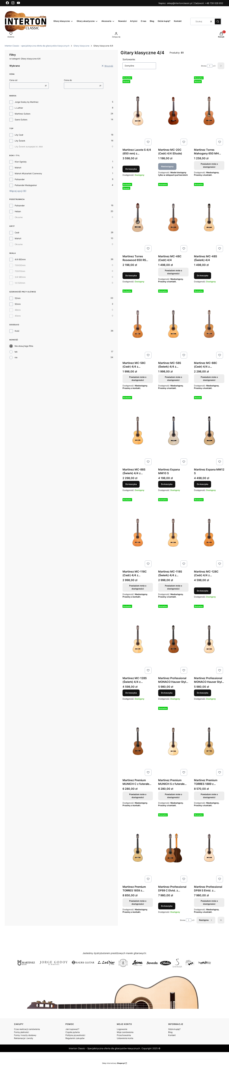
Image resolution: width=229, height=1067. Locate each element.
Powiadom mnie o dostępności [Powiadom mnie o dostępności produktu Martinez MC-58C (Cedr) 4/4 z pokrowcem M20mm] (137, 378)
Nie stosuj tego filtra (24, 346)
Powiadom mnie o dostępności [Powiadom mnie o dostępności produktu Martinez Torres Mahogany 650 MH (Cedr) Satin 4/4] (209, 165)
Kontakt (172, 1035)
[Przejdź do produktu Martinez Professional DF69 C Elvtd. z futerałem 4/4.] (173, 848)
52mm (17, 298)
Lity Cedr (19, 135)
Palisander (20, 179)
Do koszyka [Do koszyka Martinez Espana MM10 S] (166, 484)
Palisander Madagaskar (26, 185)
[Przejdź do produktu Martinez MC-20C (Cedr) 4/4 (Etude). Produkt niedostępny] (173, 111)
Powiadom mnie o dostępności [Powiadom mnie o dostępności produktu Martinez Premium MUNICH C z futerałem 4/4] (137, 796)
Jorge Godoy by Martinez (27, 102)
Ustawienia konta (125, 1038)
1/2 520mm (20, 283)
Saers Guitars (21, 119)
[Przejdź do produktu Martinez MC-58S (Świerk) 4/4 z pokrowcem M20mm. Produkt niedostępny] (173, 324)
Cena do (68, 80)
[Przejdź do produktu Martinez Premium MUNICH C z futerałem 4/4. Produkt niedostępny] (138, 741)
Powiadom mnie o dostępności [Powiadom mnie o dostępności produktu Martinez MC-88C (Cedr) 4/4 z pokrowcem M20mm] (209, 378)
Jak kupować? (72, 1029)
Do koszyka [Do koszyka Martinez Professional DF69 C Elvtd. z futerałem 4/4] (166, 906)
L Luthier (19, 108)
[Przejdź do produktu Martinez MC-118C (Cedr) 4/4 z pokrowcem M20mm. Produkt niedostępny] (138, 532)
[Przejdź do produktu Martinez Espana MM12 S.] (209, 430)
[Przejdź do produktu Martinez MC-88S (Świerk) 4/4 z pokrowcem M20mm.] (138, 430)
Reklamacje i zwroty (23, 1038)
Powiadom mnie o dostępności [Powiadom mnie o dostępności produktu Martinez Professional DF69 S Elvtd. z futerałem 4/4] (209, 902)
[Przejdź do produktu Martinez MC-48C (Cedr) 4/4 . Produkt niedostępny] (173, 217)
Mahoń (18, 167)
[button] (218, 21)
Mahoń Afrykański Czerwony (28, 173)
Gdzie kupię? (174, 1029)
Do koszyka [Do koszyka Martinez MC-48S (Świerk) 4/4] (202, 275)
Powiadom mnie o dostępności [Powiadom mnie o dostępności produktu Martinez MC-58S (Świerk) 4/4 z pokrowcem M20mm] (173, 378)
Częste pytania (72, 1032)
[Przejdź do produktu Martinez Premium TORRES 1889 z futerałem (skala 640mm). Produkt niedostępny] (209, 741)
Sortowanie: (129, 59)
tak (16, 351)
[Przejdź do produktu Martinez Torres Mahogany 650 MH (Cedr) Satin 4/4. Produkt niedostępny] (209, 111)
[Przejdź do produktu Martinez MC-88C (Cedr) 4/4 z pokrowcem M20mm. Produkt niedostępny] (209, 324)
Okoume (19, 217)
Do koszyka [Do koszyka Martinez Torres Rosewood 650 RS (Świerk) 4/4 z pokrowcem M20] (131, 275)
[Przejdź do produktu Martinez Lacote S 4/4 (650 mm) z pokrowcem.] (138, 111)
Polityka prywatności (75, 1035)
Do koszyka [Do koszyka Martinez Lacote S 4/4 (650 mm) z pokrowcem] (131, 169)
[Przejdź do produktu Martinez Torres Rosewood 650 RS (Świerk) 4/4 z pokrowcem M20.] (138, 217)
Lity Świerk (20, 140)
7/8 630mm (20, 265)
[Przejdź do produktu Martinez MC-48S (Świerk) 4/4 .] (209, 217)
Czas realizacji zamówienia (27, 1029)
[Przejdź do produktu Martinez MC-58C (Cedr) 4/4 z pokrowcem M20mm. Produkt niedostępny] (138, 324)
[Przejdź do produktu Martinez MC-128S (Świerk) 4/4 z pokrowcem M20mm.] (138, 639)
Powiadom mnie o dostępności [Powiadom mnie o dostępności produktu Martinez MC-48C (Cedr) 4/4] (173, 272)
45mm (18, 316)
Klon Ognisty (21, 161)
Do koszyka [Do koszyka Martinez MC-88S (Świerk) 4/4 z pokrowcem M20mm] (131, 484)
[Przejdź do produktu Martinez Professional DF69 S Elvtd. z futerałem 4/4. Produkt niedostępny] (209, 848)
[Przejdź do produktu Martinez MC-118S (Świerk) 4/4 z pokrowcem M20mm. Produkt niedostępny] (173, 532)
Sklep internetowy (113, 1063)
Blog (170, 1032)
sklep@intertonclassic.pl (180, 3)
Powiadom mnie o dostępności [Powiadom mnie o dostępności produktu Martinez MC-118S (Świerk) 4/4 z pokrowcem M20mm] (173, 587)
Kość (17, 331)
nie (16, 357)
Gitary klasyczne (81, 45)
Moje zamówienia (125, 1032)
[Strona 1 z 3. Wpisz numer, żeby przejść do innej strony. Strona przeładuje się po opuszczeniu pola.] (209, 65)
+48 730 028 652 (214, 3)
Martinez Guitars (22, 113)
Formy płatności (21, 1032)
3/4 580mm (20, 277)
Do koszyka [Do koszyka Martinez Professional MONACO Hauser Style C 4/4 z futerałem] (166, 693)
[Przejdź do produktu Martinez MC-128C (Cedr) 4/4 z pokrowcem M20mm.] (209, 532)
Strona (203, 66)
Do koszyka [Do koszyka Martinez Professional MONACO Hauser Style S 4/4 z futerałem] (202, 693)
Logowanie (122, 1029)
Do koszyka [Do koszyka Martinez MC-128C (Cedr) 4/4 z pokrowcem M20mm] (202, 590)
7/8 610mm (20, 271)
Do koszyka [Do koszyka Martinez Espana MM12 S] (202, 484)
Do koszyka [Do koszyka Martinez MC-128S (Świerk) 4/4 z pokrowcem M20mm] (131, 693)
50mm (18, 304)
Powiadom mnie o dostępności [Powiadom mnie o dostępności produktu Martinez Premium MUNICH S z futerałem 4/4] (173, 796)
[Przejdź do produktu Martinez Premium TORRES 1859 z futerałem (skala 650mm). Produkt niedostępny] (138, 848)
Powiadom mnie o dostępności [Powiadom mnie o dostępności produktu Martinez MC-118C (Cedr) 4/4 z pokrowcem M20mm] (137, 587)
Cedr (17, 232)
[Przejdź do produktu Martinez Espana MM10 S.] (173, 430)
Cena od (13, 80)
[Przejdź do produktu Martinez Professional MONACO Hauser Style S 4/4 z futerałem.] (209, 639)
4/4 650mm (20, 259)
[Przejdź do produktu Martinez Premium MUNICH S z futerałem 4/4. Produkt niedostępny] (173, 741)
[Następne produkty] (206, 920)
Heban (18, 211)
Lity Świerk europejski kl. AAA (29, 146)
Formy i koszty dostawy (25, 1035)
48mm (18, 310)
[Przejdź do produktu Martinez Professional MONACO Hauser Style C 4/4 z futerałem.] (173, 639)
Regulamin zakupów (75, 1038)
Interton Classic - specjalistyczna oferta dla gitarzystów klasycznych (37, 45)
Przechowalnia (124, 1035)
